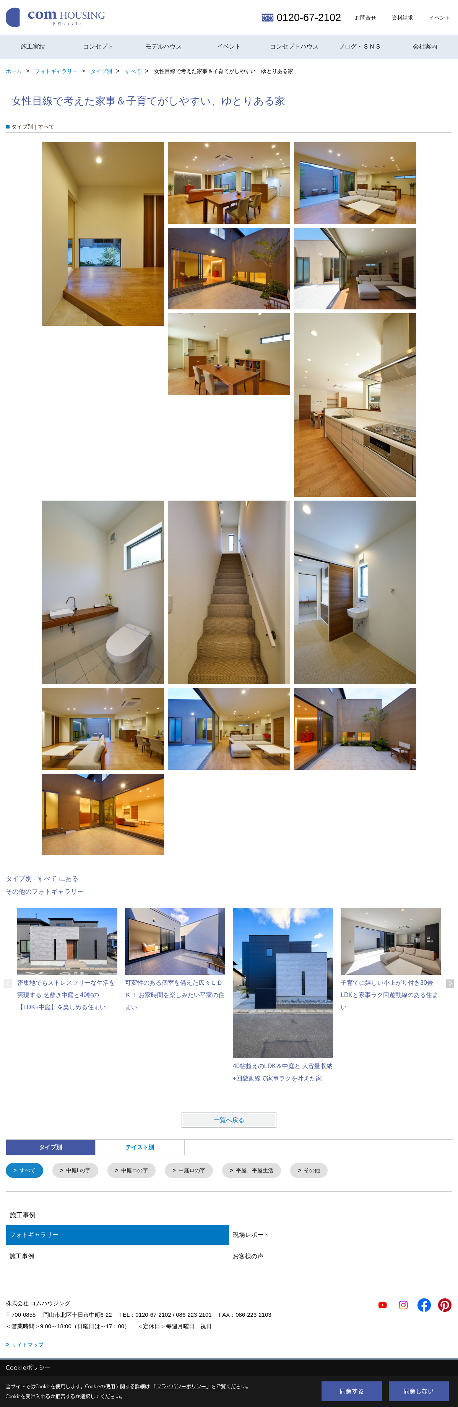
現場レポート (251, 1235)
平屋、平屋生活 (264, 1171)
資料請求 (402, 18)
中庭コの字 (139, 1171)
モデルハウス (163, 46)
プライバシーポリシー (181, 1386)
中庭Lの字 (81, 1171)
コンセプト (98, 46)
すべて (28, 1171)
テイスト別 (139, 1147)
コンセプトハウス (294, 46)
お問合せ (365, 18)
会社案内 (425, 46)
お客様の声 (248, 1257)
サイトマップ (27, 1345)
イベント (439, 18)
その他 (324, 1171)
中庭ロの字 (199, 1171)
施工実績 (33, 46)
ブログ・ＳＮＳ (359, 46)
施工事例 (22, 1257)
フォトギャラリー (34, 1235)
